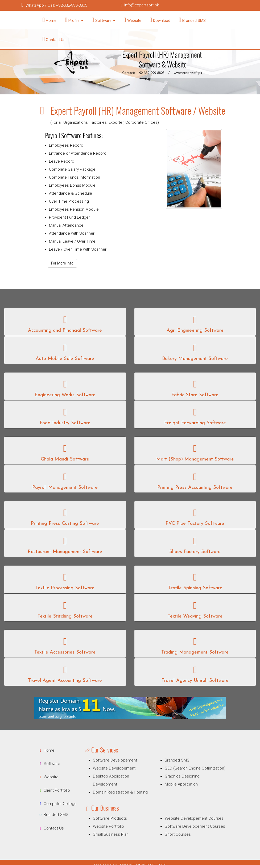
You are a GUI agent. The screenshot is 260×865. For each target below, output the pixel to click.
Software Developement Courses (188, 822)
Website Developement (120, 773)
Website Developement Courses (188, 816)
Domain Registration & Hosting (125, 793)
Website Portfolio (115, 822)
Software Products (116, 816)
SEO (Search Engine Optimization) (188, 773)
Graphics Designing (177, 780)
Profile (74, 19)
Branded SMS (192, 19)
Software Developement (120, 766)
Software (103, 19)
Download (160, 19)
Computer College (49, 803)
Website (132, 19)
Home (50, 19)
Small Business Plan (117, 829)
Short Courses (174, 829)
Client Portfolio (46, 790)
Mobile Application (177, 786)
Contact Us (54, 39)
